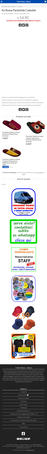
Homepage (23, 407)
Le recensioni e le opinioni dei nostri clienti (23, 420)
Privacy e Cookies (23, 398)
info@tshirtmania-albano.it (23, 447)
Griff (23, 174)
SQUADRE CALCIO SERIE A (9, 6)
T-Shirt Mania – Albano (23, 2)
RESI (23, 423)
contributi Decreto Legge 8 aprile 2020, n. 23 (23, 414)
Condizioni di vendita (23, 417)
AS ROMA (19, 6)
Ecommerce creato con (23, 450)
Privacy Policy (23, 427)
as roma (39, 172)
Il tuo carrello (23, 395)
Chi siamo (24, 401)
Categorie (23, 392)
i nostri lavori (23, 404)
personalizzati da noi (23, 411)
